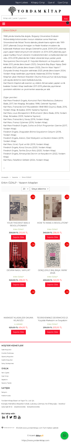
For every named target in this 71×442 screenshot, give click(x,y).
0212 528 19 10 (6, 407)
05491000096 (19, 407)
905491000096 (33, 407)
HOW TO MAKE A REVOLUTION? (52, 223)
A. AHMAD (18, 324)
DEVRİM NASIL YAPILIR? (18, 270)
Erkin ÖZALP (10, 30)
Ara (65, 18)
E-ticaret (31, 435)
